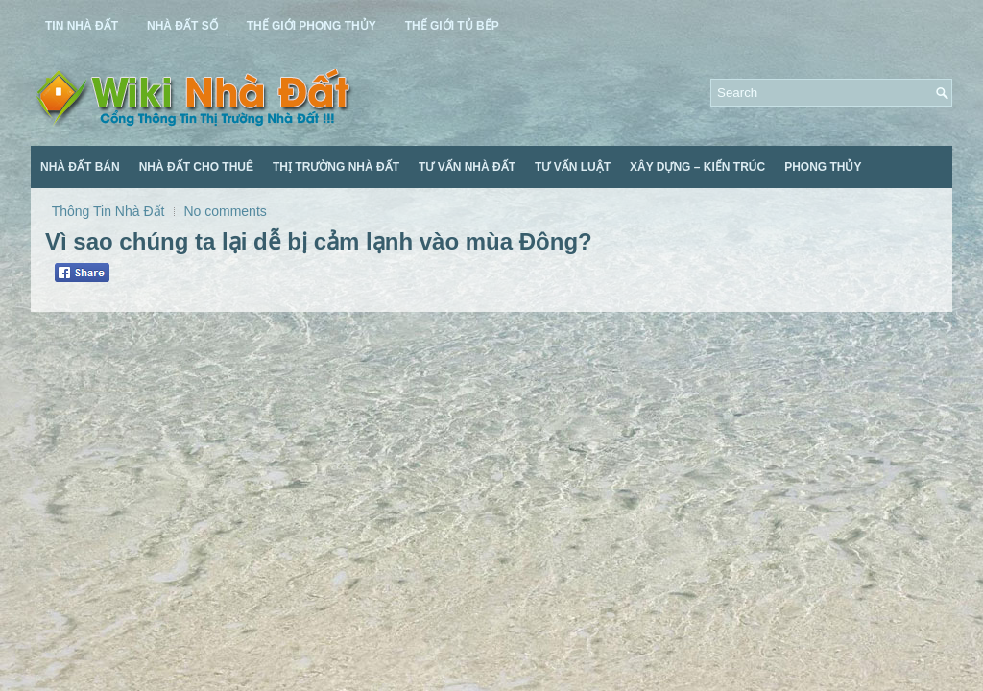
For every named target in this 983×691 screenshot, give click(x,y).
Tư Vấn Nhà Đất (467, 167)
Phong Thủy (822, 167)
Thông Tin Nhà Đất (108, 211)
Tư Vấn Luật (573, 167)
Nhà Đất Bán (80, 167)
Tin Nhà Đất (81, 26)
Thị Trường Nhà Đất (336, 167)
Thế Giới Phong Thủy (311, 26)
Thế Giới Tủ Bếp (452, 26)
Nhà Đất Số (182, 26)
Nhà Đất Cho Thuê (196, 167)
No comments (224, 211)
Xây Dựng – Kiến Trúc (697, 167)
